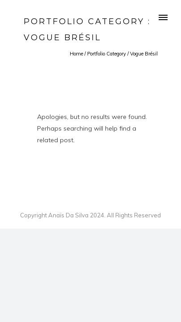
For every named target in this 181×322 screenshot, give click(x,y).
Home (76, 54)
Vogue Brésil (144, 54)
